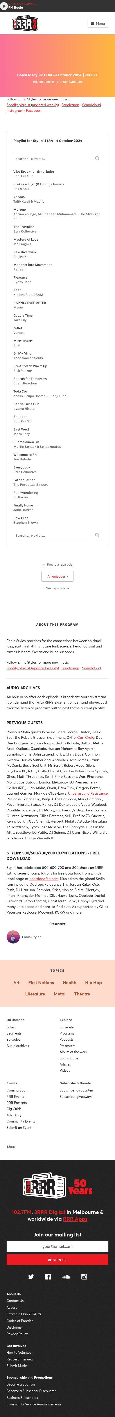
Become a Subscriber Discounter (31, 1391)
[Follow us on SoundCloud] (66, 1277)
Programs (67, 1033)
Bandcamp (70, 104)
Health (69, 982)
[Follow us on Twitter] (31, 1277)
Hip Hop (93, 982)
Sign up (57, 1260)
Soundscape (69, 1058)
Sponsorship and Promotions (30, 1377)
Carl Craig (85, 737)
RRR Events (15, 1096)
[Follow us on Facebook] (48, 1277)
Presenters (67, 1045)
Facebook (33, 110)
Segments (14, 1033)
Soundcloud (91, 104)
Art (16, 982)
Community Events (21, 1121)
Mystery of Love (25, 239)
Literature (35, 994)
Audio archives (18, 1045)
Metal (59, 994)
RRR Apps (75, 1218)
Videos (65, 1070)
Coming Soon (17, 1090)
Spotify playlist (19, 104)
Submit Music (17, 1366)
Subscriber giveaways (76, 1096)
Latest (11, 1027)
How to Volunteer (19, 1352)
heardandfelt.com (43, 878)
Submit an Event (19, 1127)
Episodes (13, 1039)
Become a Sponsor (21, 1384)
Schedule (67, 1027)
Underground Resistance (88, 793)
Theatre (82, 994)
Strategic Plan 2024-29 (24, 1314)
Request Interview (20, 1359)
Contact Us (15, 1300)
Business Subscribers (22, 1397)
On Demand (16, 1020)
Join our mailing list (57, 1234)
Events (12, 1083)
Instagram (15, 110)
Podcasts (67, 1039)
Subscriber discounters (77, 1090)
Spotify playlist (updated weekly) (33, 668)
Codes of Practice (20, 1321)
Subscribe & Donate (75, 1083)
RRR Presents (17, 1102)
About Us (14, 1294)
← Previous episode (57, 564)
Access (12, 1307)
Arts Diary (14, 1115)
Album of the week (74, 1052)
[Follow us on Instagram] (84, 1277)
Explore (66, 1020)
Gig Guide (14, 1109)
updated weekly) (45, 104)
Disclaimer (15, 1327)
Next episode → (58, 588)
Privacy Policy (17, 1334)
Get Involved (16, 1346)
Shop (11, 1147)
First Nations (41, 982)
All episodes (57, 576)
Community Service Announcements (34, 1404)
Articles (65, 1064)
